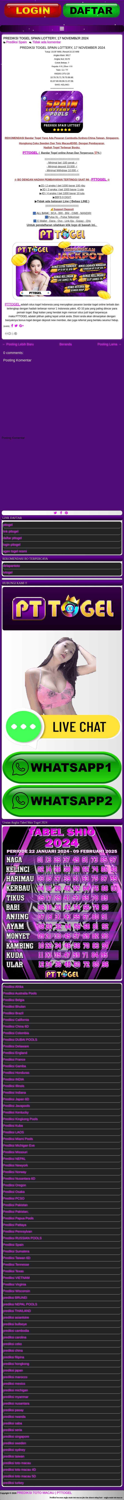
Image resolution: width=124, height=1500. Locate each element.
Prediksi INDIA (13, 1079)
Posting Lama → (110, 344)
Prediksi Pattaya (14, 1225)
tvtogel (8, 572)
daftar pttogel (12, 538)
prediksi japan (13, 1370)
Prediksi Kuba (13, 1125)
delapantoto (11, 566)
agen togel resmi (15, 551)
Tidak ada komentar (47, 42)
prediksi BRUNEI (15, 1297)
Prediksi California (16, 1020)
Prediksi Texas (13, 1271)
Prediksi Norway (14, 1172)
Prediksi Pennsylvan (17, 1231)
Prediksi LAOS (13, 1132)
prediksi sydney (14, 1450)
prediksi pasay (13, 1410)
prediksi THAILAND (17, 1311)
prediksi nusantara (16, 1403)
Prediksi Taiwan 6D (17, 1258)
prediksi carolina (14, 1337)
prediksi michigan (15, 1390)
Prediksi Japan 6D (16, 1099)
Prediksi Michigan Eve (19, 1145)
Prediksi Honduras (16, 1073)
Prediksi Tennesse (16, 1264)
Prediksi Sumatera (16, 1251)
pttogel (8, 525)
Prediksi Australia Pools (20, 993)
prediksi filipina (13, 1357)
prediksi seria (12, 1430)
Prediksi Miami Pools (18, 1139)
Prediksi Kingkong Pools (20, 1119)
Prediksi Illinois (13, 1086)
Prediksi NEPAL (14, 1159)
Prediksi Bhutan (14, 1006)
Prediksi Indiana (14, 1092)
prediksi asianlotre (16, 1317)
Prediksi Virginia (14, 1284)
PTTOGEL (31, 152)
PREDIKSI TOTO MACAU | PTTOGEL (44, 1493)
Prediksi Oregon (14, 1185)
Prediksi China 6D (16, 1026)
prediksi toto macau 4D (19, 1469)
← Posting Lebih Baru (18, 344)
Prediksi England (15, 1053)
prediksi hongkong (16, 1364)
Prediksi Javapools (16, 1106)
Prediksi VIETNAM (16, 1278)
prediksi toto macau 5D (19, 1476)
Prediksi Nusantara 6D (19, 1178)
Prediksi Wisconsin (16, 1291)
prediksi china (13, 1350)
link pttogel (11, 531)
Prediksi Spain (16, 42)
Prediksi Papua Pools (18, 1218)
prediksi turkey (13, 1483)
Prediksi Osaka (14, 1192)
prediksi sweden (14, 1443)
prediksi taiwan (13, 1456)
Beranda (66, 344)
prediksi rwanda (14, 1417)
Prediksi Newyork (15, 1165)
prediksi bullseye (15, 1324)
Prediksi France (14, 1059)
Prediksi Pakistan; (16, 1211)
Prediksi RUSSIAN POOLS (22, 1238)
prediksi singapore (16, 1436)
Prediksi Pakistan (15, 1205)
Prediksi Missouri (15, 1152)
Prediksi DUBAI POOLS (20, 1039)
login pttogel (12, 544)
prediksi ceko (12, 1344)
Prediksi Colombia (16, 1033)
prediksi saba (12, 1423)
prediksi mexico (14, 1383)
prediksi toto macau (17, 1463)
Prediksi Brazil (13, 1013)
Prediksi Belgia (13, 1000)
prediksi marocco (15, 1377)
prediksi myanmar (16, 1397)
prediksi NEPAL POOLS (20, 1304)
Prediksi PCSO (14, 1198)
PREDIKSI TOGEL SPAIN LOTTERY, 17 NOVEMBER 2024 (46, 38)
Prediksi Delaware (16, 1046)
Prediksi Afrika (13, 987)
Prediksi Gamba (14, 1066)
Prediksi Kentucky (16, 1112)
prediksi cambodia (16, 1331)
